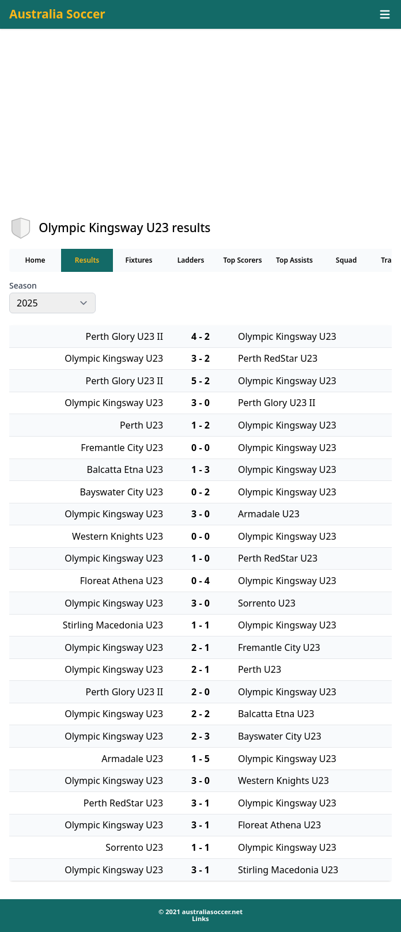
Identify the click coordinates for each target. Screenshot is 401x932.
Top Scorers (242, 260)
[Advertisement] (200, 133)
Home (35, 260)
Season (23, 285)
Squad (346, 260)
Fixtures (138, 260)
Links (200, 918)
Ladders (191, 260)
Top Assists (294, 260)
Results (87, 260)
